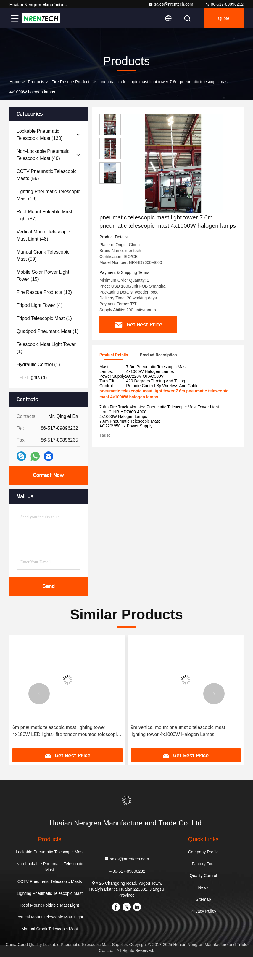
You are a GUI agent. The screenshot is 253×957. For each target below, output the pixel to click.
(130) (40, 135)
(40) (43, 155)
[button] (39, 693)
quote (223, 18)
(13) (44, 292)
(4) (39, 305)
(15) (43, 276)
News (203, 887)
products (36, 81)
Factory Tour (203, 863)
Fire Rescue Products (72, 81)
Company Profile (203, 851)
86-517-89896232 (224, 4)
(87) (44, 215)
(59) (43, 255)
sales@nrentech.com (170, 4)
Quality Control (203, 875)
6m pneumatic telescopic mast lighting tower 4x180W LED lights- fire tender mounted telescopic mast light (65, 731)
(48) (43, 235)
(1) (44, 318)
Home (14, 81)
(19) (48, 195)
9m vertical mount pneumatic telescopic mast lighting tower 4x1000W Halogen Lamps (178, 731)
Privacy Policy (203, 911)
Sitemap (203, 899)
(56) (46, 175)
